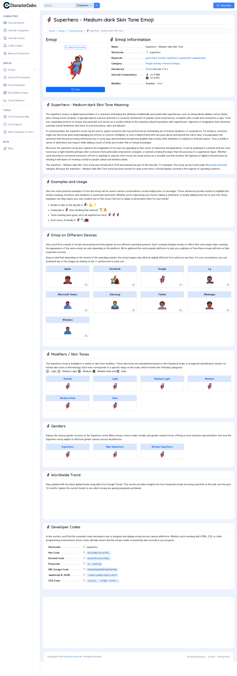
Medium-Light (162, 393)
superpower (185, 72)
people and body (218, 179)
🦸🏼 (162, 400)
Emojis (62, 31)
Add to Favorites (75, 61)
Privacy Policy (224, 671)
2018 (148, 83)
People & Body (76, 31)
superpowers (199, 72)
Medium (209, 393)
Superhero (68, 461)
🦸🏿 (115, 420)
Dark (114, 412)
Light (115, 393)
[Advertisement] (138, 44)
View (159, 97)
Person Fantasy (171, 77)
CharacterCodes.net (73, 671)
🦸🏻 (115, 400)
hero (154, 72)
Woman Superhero (162, 461)
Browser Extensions (196, 671)
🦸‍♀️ (162, 468)
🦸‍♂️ (115, 468)
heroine (162, 72)
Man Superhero (115, 461)
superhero (172, 72)
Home (52, 31)
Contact (211, 671)
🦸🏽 (209, 400)
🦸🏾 (67, 420)
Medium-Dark (67, 412)
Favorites (224, 5)
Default (68, 393)
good (148, 72)
